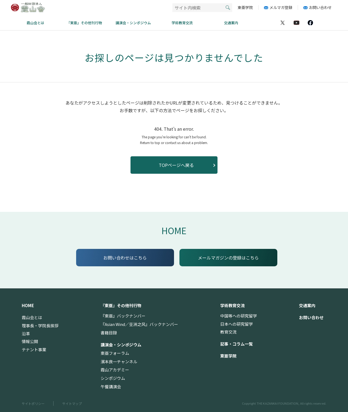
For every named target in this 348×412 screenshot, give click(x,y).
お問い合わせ (320, 7)
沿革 (26, 333)
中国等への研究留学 (238, 316)
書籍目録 (109, 332)
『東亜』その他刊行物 (84, 22)
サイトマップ (72, 403)
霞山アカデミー (115, 370)
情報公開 (30, 341)
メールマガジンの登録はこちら (228, 257)
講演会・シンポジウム (133, 22)
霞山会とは (35, 22)
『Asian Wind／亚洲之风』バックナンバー (139, 324)
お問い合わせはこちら (125, 257)
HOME (174, 230)
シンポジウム (113, 378)
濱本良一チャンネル (119, 361)
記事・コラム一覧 (236, 344)
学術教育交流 (182, 22)
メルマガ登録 (280, 7)
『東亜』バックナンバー (123, 316)
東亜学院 (245, 7)
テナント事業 (34, 349)
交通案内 (231, 22)
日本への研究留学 (236, 324)
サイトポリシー (33, 403)
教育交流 (228, 332)
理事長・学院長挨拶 (40, 325)
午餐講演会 (111, 386)
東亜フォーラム (115, 353)
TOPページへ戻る (176, 165)
